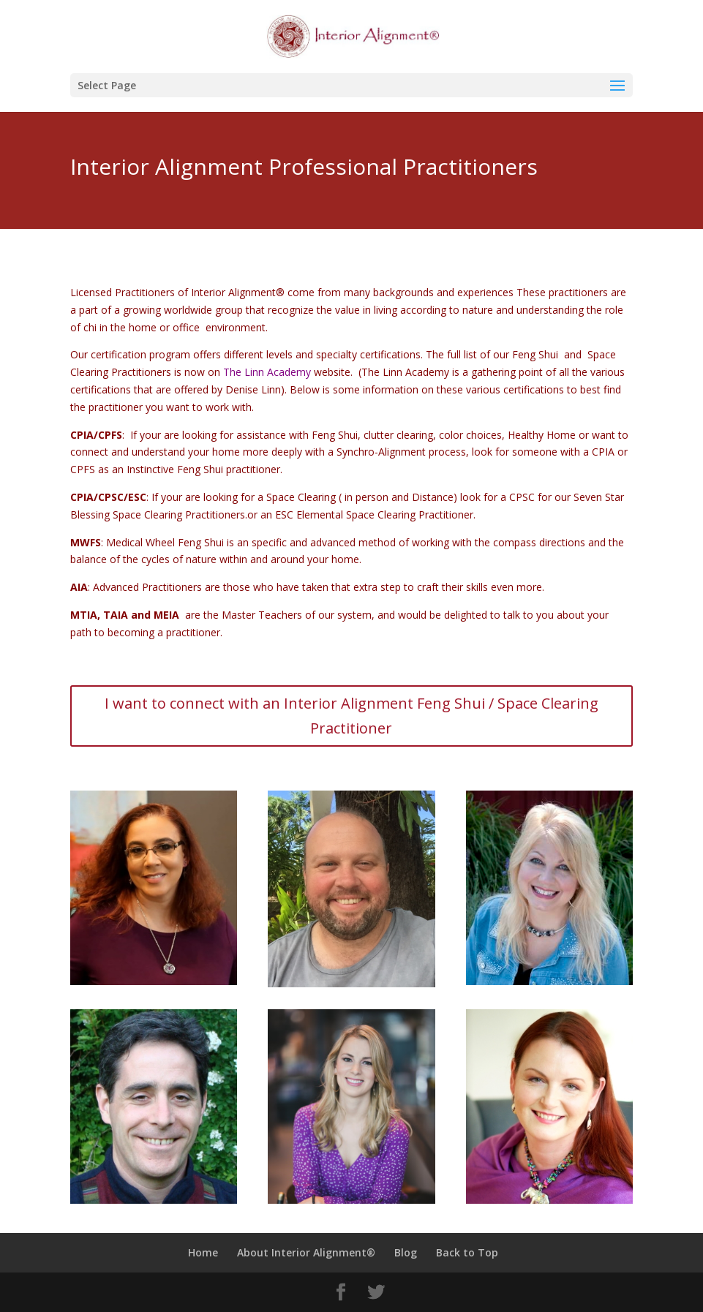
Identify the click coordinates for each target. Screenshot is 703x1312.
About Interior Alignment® (306, 1252)
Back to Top (467, 1252)
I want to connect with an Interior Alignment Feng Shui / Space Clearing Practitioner (351, 715)
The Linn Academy (267, 372)
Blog (405, 1252)
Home (203, 1252)
